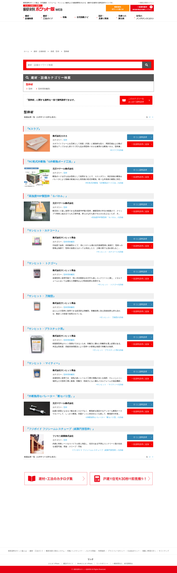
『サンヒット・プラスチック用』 (45, 328)
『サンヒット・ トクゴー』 (42, 263)
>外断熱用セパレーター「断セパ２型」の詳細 (104, 417)
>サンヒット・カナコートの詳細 (109, 252)
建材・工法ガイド (48, 17)
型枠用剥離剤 (44, 89)
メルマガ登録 (90, 551)
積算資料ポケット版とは (17, 551)
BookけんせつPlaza (84, 564)
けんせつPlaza (53, 564)
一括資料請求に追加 (140, 144)
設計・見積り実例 (103, 17)
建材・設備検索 (29, 17)
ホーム (26, 51)
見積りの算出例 (122, 17)
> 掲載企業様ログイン (146, 3)
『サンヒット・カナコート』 (43, 230)
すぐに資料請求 (140, 137)
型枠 (30, 89)
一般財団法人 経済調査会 (122, 564)
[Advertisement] (66, 521)
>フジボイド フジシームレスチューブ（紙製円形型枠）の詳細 (97, 450)
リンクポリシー (102, 564)
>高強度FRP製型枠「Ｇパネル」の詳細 (107, 217)
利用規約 (101, 551)
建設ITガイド (68, 564)
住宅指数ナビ (83, 17)
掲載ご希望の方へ (149, 551)
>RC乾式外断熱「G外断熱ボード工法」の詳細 (104, 183)
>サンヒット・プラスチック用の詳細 (108, 350)
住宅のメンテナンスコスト (145, 17)
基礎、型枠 (55, 51)
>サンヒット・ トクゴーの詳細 (110, 284)
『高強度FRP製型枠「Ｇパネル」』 (47, 196)
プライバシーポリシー (116, 551)
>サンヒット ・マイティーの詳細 (109, 384)
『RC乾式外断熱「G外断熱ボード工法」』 (51, 161)
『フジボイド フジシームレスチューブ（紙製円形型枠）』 (60, 428)
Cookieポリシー (134, 551)
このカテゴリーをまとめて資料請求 (136, 100)
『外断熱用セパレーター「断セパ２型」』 (51, 396)
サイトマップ (164, 551)
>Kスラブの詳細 (116, 150)
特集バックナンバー (75, 551)
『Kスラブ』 (33, 128)
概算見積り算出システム (55, 551)
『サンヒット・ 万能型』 (41, 296)
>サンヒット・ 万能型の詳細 (111, 317)
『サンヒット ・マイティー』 (43, 363)
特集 (65, 17)
